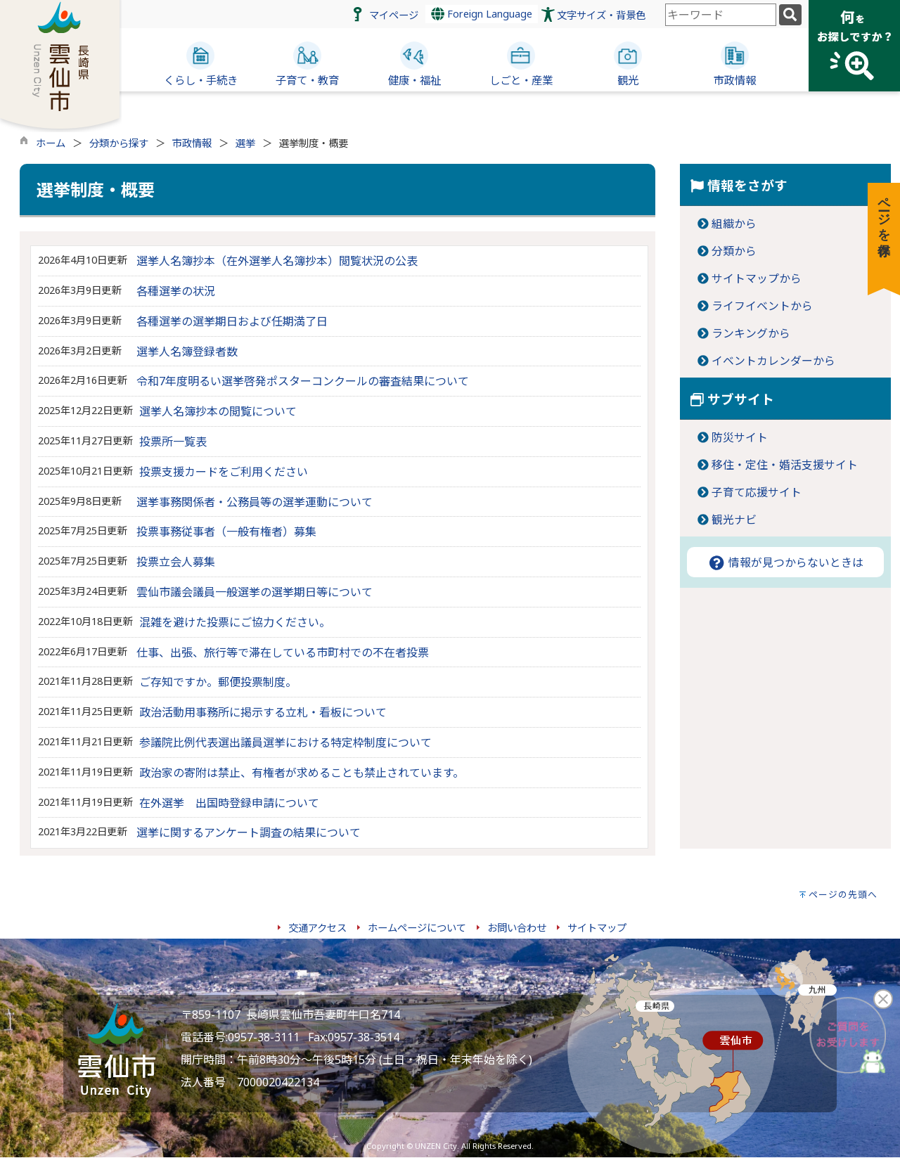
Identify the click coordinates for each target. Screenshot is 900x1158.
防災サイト (740, 437)
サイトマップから (757, 278)
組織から (734, 223)
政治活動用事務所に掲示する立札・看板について (263, 712)
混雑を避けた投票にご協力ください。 (234, 622)
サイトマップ (596, 927)
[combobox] (721, 14)
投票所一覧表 (173, 441)
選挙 (245, 143)
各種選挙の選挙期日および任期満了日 (232, 321)
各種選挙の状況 (175, 291)
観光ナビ (734, 519)
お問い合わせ (516, 927)
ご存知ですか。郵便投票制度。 (218, 682)
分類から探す (118, 143)
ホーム (50, 143)
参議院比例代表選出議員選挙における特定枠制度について (285, 742)
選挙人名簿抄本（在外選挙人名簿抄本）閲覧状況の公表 (277, 261)
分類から (734, 251)
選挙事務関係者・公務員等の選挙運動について (254, 502)
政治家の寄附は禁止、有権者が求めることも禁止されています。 (301, 772)
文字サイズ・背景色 (601, 15)
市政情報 (192, 143)
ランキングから (751, 333)
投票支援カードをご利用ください (223, 472)
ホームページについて (417, 927)
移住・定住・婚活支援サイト (785, 464)
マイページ (393, 15)
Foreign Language (481, 13)
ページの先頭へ (843, 894)
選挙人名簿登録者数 (187, 351)
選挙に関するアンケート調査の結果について (248, 832)
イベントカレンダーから (773, 360)
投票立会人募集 (175, 562)
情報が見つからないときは (785, 562)
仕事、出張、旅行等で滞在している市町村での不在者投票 (282, 652)
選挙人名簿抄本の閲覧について (218, 411)
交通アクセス (317, 927)
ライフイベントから (762, 306)
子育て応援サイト (757, 492)
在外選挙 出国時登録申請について (229, 803)
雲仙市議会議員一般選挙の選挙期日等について (254, 592)
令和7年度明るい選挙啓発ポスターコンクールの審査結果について (302, 381)
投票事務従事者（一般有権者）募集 (226, 531)
